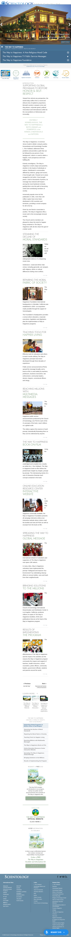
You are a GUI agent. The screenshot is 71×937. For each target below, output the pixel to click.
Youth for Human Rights (58, 924)
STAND (54, 910)
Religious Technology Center (59, 897)
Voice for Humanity (38, 889)
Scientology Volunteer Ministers (57, 902)
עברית (5, 896)
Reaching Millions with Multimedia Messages (34, 741)
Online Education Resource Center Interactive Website (34, 749)
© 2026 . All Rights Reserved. (17, 935)
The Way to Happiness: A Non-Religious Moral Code (25, 52)
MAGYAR (18, 886)
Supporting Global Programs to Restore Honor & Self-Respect (33, 725)
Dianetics (54, 886)
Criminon (37, 74)
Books (35, 895)
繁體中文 (5, 902)
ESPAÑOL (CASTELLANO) (20, 894)
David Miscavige (56, 895)
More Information (38, 899)
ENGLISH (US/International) (7, 886)
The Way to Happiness (16, 74)
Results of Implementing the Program (35, 761)
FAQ (35, 893)
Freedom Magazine (57, 908)
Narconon (46, 74)
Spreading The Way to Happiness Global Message (34, 753)
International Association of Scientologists (58, 905)
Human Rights (65, 74)
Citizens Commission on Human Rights (58, 927)
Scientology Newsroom (58, 894)
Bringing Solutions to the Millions (34, 757)
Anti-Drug (56, 74)
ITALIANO (18, 898)
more (44, 275)
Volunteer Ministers (38, 891)
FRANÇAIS (6, 894)
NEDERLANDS (7, 904)
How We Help (5, 78)
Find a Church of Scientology (41, 903)
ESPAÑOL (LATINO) (21, 891)
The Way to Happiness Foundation (17, 60)
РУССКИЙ (5, 900)
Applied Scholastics (26, 74)
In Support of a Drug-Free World (58, 920)
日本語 (4, 898)
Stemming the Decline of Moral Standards (33, 730)
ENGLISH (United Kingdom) (7, 890)
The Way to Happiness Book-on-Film (35, 745)
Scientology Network (57, 888)
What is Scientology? (57, 892)
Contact (36, 901)
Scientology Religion (57, 890)
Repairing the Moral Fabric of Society (35, 734)
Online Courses (37, 897)
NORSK (18, 887)
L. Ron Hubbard (37, 884)
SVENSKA (19, 889)
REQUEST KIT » (35, 866)
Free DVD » (35, 798)
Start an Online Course (57, 899)
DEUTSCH (5, 906)
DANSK (5, 892)
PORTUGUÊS (19, 900)
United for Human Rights (58, 923)
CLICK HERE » (35, 821)
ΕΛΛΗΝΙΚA (19, 896)
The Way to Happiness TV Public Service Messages (24, 56)
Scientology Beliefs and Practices (39, 887)
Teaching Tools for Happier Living (34, 737)
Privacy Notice (43, 935)
